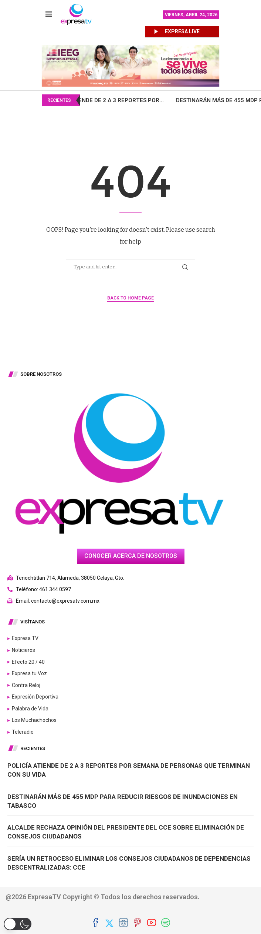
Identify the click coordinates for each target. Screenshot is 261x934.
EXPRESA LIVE (182, 31)
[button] (17, 924)
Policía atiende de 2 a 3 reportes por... (117, 100)
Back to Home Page (130, 298)
